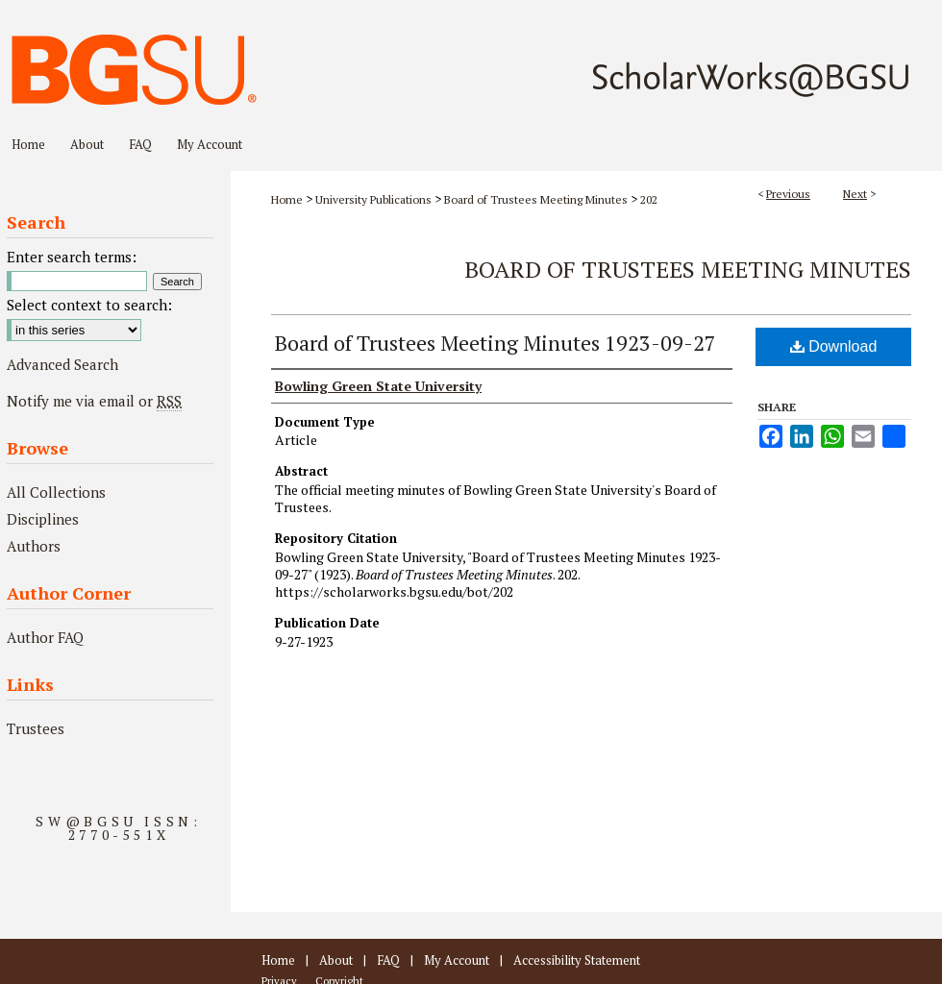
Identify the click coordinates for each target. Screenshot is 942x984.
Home (287, 199)
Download (834, 346)
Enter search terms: (71, 256)
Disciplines (43, 519)
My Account (456, 960)
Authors (34, 545)
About (336, 960)
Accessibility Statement (576, 960)
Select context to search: (89, 304)
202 (648, 199)
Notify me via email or (94, 400)
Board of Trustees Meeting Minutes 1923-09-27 (495, 343)
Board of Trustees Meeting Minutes (536, 199)
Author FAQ (45, 637)
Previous (788, 193)
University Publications (373, 199)
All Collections (56, 492)
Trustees (35, 728)
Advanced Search (62, 364)
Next (855, 193)
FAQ (388, 960)
